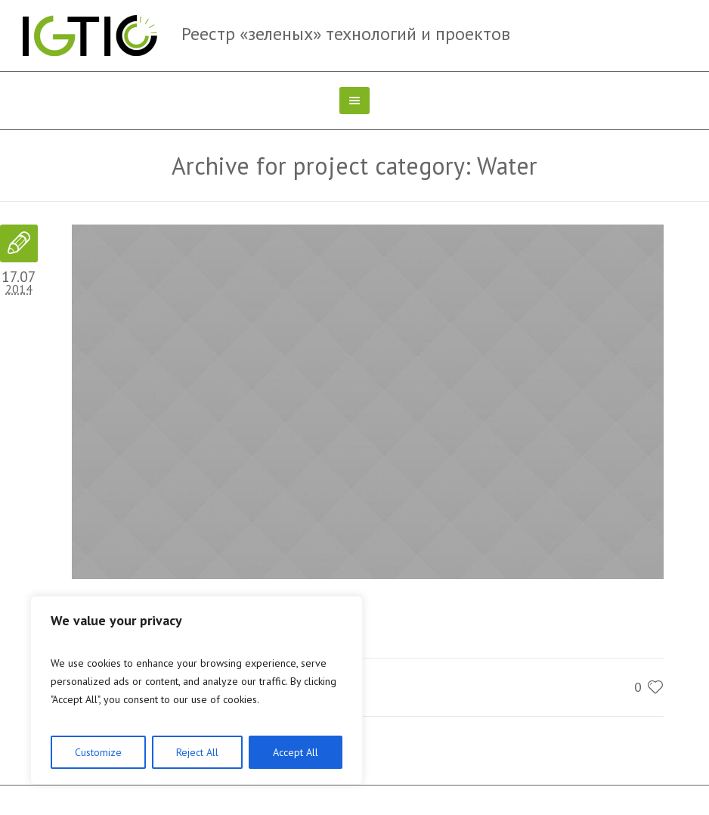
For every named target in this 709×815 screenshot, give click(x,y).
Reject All (197, 752)
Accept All (295, 752)
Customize (98, 752)
